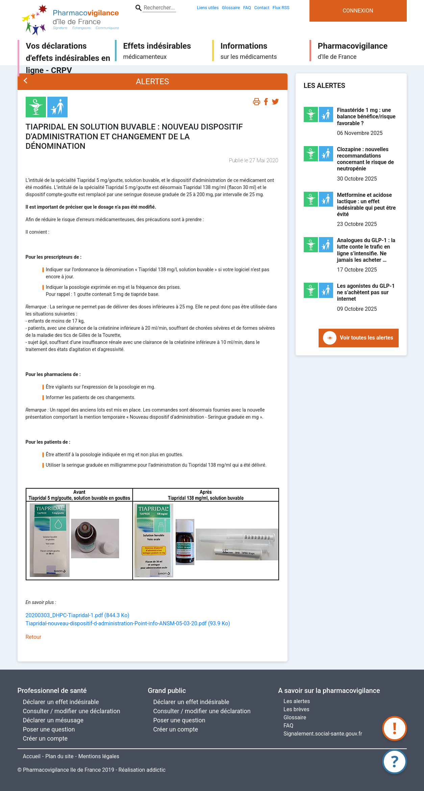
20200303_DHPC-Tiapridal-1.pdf (77, 615)
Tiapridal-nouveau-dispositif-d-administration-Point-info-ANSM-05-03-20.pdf (128, 623)
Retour (34, 637)
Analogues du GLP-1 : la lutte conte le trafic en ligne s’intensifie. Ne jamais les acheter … (366, 250)
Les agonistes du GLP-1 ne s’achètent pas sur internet (366, 292)
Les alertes (296, 701)
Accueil (32, 756)
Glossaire (294, 717)
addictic (156, 770)
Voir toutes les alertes (366, 337)
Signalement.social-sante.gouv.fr (322, 733)
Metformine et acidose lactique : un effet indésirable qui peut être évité (366, 205)
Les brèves (296, 709)
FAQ (288, 725)
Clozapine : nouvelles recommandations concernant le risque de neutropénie (365, 159)
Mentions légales (98, 756)
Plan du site (59, 756)
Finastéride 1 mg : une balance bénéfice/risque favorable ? (366, 116)
